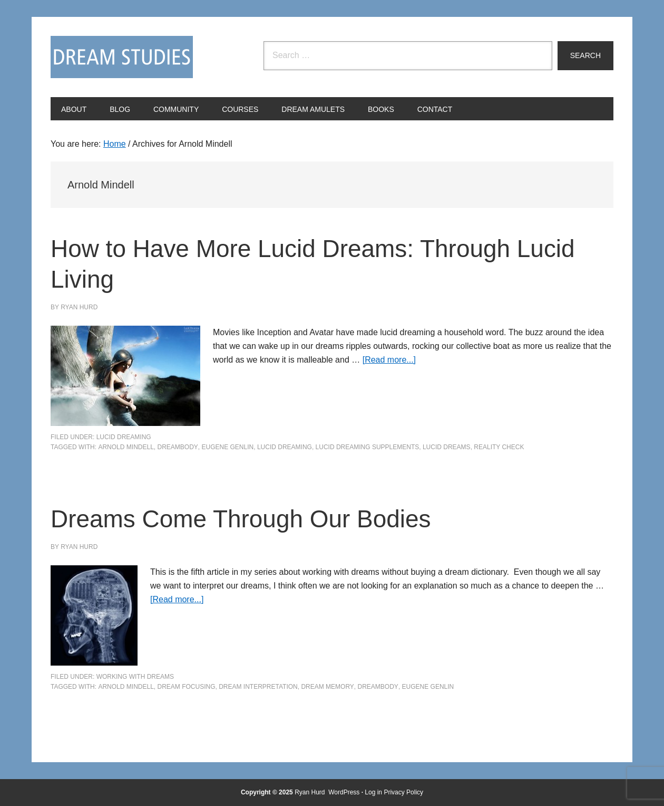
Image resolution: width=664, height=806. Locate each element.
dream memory (327, 686)
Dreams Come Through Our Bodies (249, 519)
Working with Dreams (135, 676)
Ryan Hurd (311, 792)
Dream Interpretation (258, 686)
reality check (499, 447)
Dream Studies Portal (122, 57)
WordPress (343, 792)
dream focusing (186, 686)
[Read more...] (389, 359)
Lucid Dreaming (123, 437)
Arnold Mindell (125, 447)
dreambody (177, 447)
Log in (373, 792)
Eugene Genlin (228, 447)
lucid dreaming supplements (367, 447)
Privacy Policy (403, 792)
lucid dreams (447, 447)
